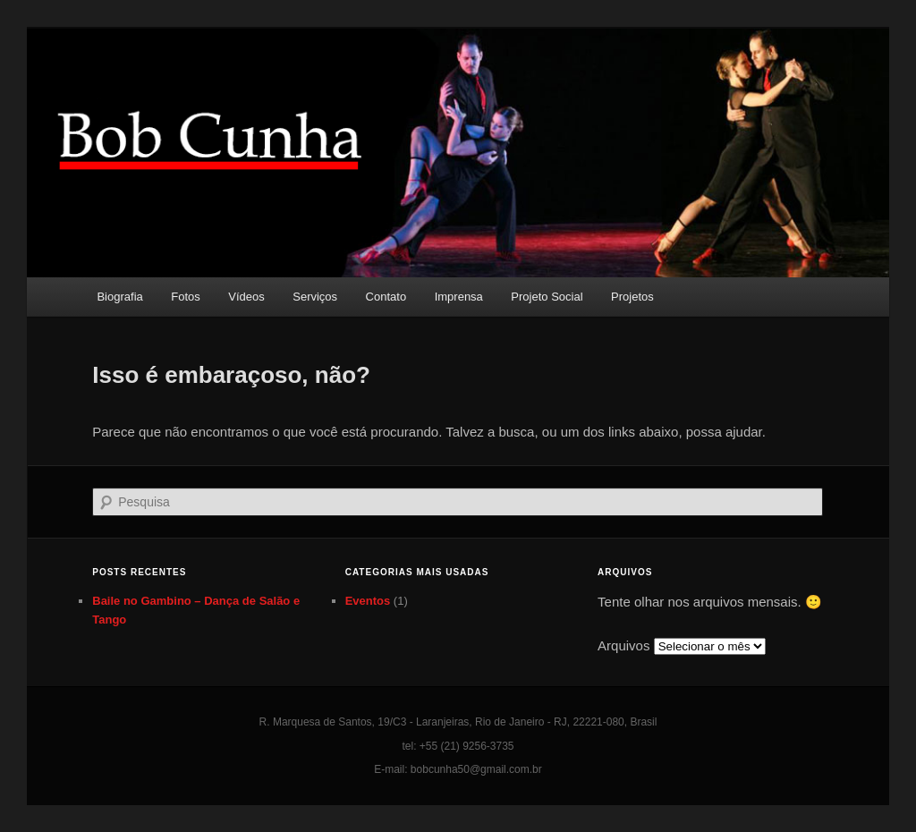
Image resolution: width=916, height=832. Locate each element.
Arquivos (623, 645)
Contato (386, 296)
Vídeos (246, 296)
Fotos (185, 296)
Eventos (368, 600)
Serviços (315, 296)
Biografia (119, 296)
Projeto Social (546, 296)
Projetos (632, 296)
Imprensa (459, 296)
